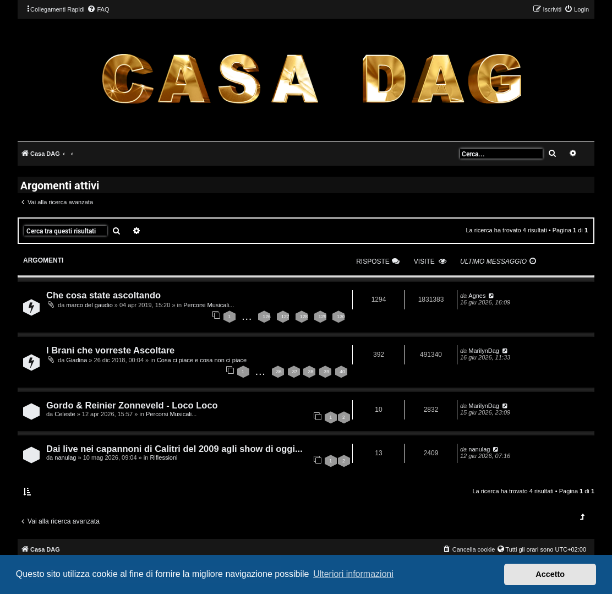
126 (267, 316)
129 (323, 316)
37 (295, 371)
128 (304, 316)
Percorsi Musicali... (208, 305)
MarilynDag (483, 350)
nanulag (65, 457)
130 (341, 316)
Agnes (476, 295)
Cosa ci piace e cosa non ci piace (202, 360)
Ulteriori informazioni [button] (353, 574)
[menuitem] (98, 9)
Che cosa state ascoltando (103, 295)
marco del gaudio (89, 305)
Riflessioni (163, 457)
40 (342, 371)
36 (279, 371)
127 (285, 316)
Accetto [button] (550, 574)
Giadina (76, 360)
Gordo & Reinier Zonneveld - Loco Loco (132, 405)
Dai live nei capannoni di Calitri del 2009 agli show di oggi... (174, 449)
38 (310, 371)
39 (326, 371)
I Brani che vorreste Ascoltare (110, 350)
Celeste (64, 414)
